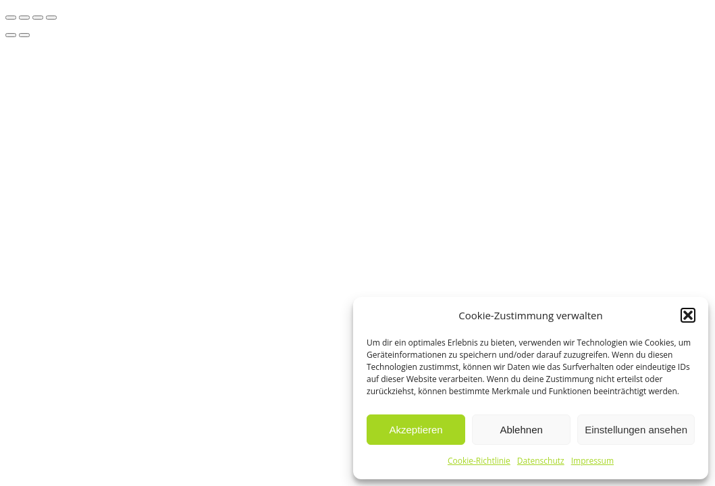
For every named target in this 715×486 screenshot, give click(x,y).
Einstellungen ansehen (636, 429)
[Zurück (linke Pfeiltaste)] (10, 35)
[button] (688, 315)
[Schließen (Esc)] (51, 18)
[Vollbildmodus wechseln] (24, 18)
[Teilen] (37, 18)
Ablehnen (521, 429)
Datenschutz (540, 460)
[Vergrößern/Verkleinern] (10, 18)
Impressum (592, 460)
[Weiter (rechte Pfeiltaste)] (24, 35)
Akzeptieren (415, 429)
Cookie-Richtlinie (479, 460)
